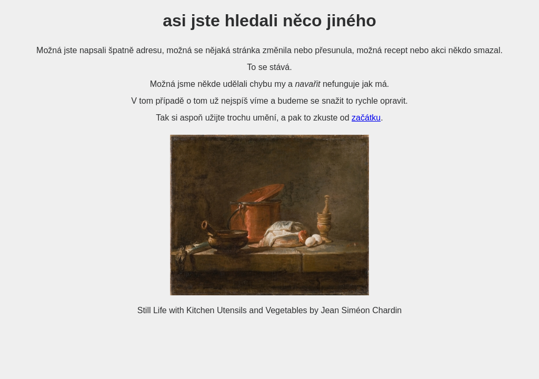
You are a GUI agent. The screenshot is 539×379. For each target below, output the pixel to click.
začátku (366, 117)
